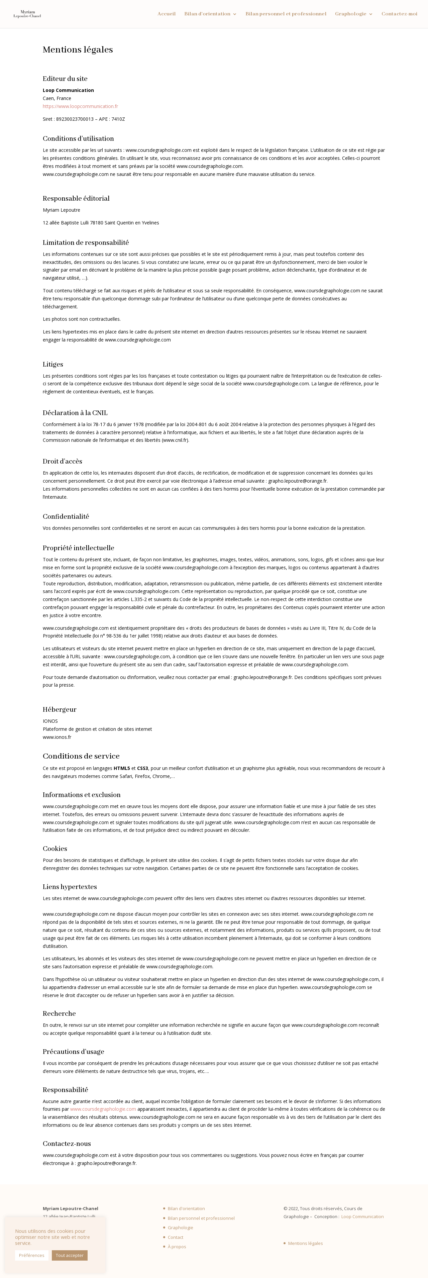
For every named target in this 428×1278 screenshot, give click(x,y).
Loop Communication (362, 1216)
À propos (177, 1247)
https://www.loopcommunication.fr (80, 106)
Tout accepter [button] (70, 1255)
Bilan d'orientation (186, 1208)
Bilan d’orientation (207, 14)
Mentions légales (305, 1243)
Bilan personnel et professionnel (286, 14)
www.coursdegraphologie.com (103, 1109)
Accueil (166, 14)
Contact (175, 1237)
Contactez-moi (399, 14)
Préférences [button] (31, 1255)
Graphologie (350, 14)
